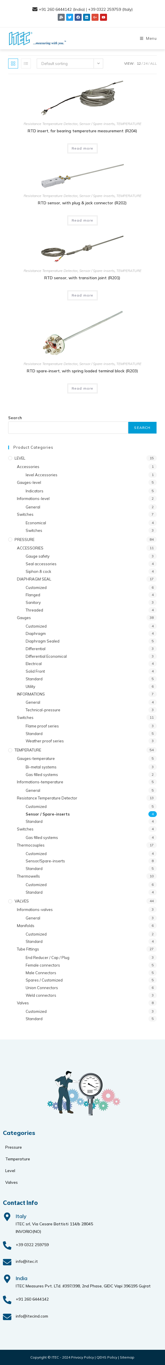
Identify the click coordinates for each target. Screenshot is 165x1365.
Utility (30, 686)
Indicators (34, 491)
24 (145, 63)
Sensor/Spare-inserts (45, 861)
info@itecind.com (32, 1316)
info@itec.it (27, 1261)
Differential (35, 648)
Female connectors (43, 965)
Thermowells (28, 876)
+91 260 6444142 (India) (62, 9)
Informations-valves (35, 909)
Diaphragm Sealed (42, 641)
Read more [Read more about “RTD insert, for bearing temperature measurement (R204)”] (83, 148)
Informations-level (33, 498)
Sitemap (127, 1357)
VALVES (22, 901)
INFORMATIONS (31, 694)
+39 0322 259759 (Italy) (110, 9)
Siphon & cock (38, 571)
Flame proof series (42, 726)
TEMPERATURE (128, 123)
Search (15, 417)
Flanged (33, 594)
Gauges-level (29, 482)
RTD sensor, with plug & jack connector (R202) (82, 202)
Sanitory (33, 602)
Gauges (24, 617)
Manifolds (25, 925)
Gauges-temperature (36, 758)
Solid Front (35, 671)
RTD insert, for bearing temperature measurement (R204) (82, 130)
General (33, 507)
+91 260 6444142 (32, 1299)
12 (139, 63)
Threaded (34, 610)
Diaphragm (36, 633)
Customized (36, 587)
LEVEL (20, 458)
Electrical (34, 663)
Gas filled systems (42, 774)
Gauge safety (38, 556)
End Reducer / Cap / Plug (47, 957)
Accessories (28, 466)
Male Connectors (41, 972)
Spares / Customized (44, 980)
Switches (25, 514)
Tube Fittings (28, 949)
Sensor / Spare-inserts (97, 123)
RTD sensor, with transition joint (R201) (82, 277)
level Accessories (41, 474)
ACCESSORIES (30, 548)
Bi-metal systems (41, 767)
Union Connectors (42, 987)
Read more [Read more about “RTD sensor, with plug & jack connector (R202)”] (83, 220)
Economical (36, 522)
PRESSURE (24, 539)
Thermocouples (31, 845)
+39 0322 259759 (32, 1244)
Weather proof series (45, 741)
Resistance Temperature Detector (51, 123)
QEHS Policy (106, 1357)
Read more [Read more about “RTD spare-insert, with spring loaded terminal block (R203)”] (83, 388)
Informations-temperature (40, 782)
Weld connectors (41, 995)
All (153, 63)
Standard (34, 678)
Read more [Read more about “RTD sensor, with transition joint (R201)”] (83, 295)
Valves (23, 1003)
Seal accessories (41, 563)
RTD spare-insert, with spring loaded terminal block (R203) (82, 371)
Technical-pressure (43, 710)
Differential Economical (46, 656)
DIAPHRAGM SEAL (34, 579)
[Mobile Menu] (148, 38)
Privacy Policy (82, 1357)
